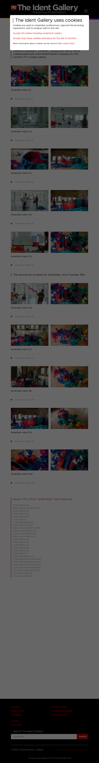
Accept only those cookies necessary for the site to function (44, 38)
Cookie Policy (68, 44)
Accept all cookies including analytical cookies (37, 33)
